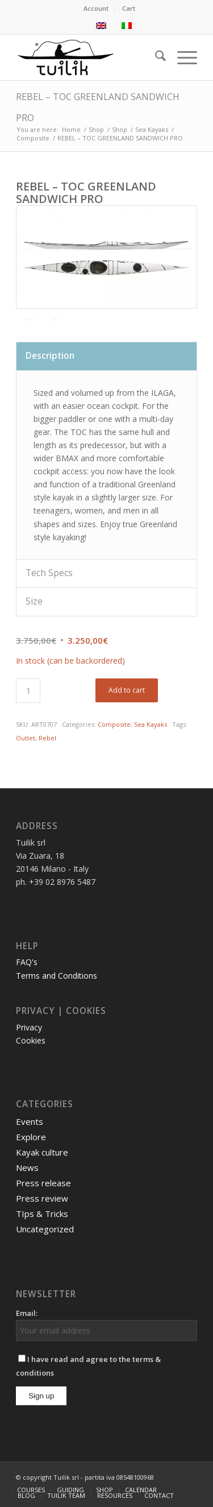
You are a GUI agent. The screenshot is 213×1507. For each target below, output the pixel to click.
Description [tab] (50, 356)
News (27, 1167)
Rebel (47, 738)
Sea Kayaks (150, 724)
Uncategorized (45, 1229)
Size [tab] (34, 601)
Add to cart (126, 690)
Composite (114, 724)
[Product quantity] (28, 690)
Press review (42, 1198)
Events (29, 1121)
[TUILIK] (88, 57)
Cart (128, 8)
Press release (43, 1183)
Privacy (29, 1027)
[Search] (155, 57)
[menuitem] (96, 8)
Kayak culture (42, 1152)
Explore (31, 1136)
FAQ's (26, 962)
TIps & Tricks (42, 1213)
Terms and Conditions (56, 975)
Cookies (30, 1040)
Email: (26, 1313)
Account (95, 8)
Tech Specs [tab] (49, 573)
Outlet (25, 738)
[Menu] (181, 57)
